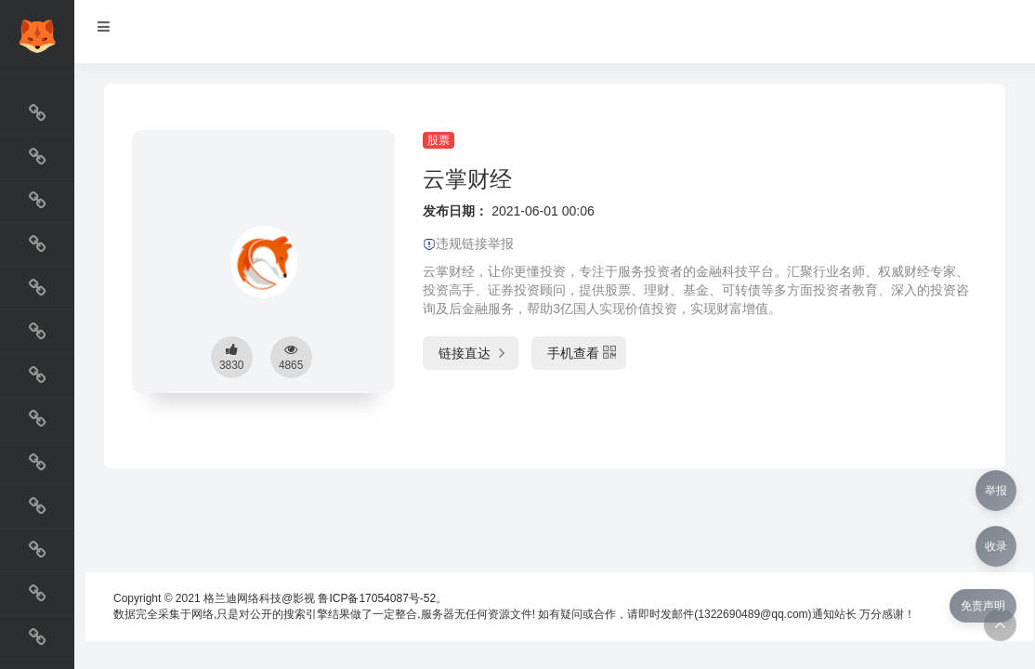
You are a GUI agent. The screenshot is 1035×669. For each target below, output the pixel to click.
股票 (438, 140)
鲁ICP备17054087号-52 (377, 598)
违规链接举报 (468, 243)
